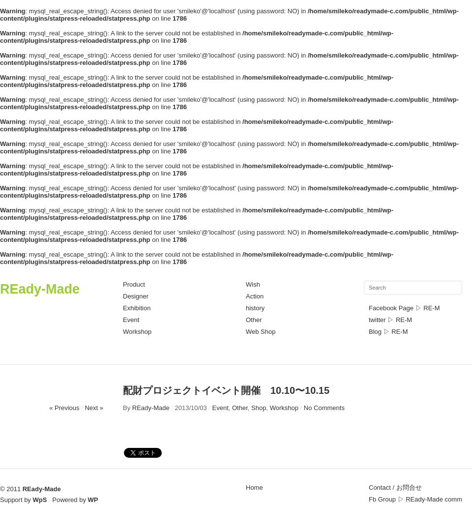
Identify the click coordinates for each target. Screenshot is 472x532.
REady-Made (40, 289)
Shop (258, 408)
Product (134, 284)
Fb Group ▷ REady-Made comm (415, 499)
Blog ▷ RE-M (388, 331)
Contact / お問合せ (395, 487)
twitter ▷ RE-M (390, 320)
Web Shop (260, 331)
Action (255, 296)
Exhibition (136, 308)
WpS (40, 499)
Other (254, 320)
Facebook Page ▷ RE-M (404, 308)
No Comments (324, 408)
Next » (94, 408)
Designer (135, 296)
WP (93, 499)
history (255, 308)
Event (131, 320)
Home (254, 487)
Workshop (137, 331)
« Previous (64, 408)
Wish (253, 284)
